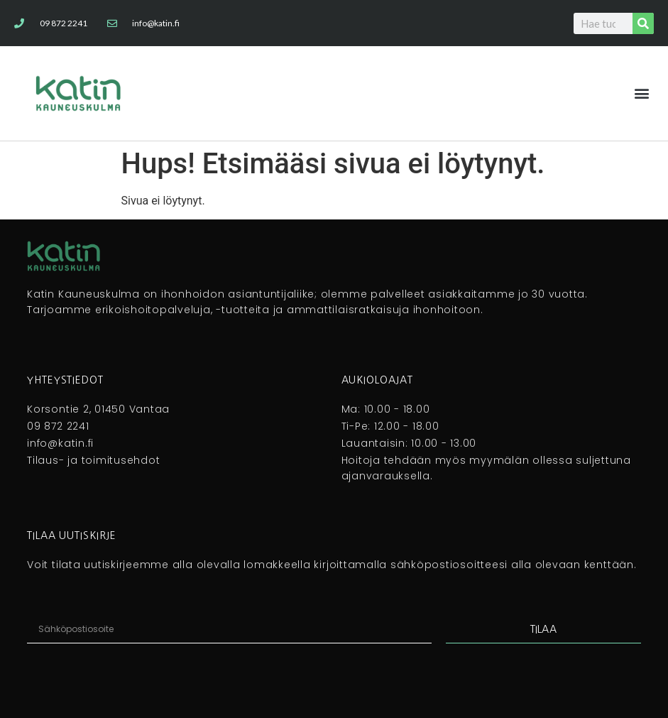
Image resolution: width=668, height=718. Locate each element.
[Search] (643, 23)
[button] (642, 93)
